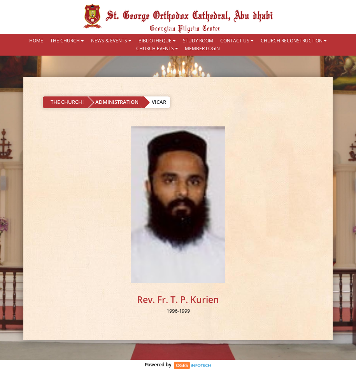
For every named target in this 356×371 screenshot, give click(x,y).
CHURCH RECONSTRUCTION (294, 40)
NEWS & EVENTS (111, 40)
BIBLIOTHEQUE (157, 40)
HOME (36, 40)
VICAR (159, 101)
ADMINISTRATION (117, 101)
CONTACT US (237, 40)
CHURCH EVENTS (157, 48)
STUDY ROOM (198, 40)
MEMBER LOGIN (202, 48)
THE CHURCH (67, 40)
